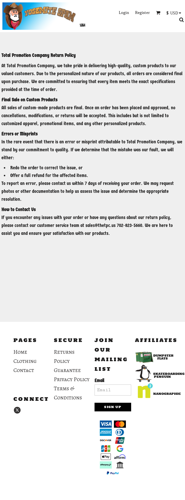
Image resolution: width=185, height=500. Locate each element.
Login (124, 12)
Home (20, 352)
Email (99, 380)
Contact (23, 370)
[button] (158, 12)
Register (142, 12)
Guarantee (67, 370)
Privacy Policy (72, 379)
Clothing (25, 361)
